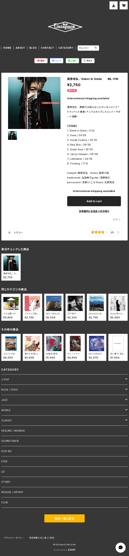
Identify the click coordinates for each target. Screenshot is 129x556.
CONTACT (47, 47)
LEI (3, 471)
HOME (7, 47)
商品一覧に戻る (64, 518)
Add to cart (94, 201)
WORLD (6, 410)
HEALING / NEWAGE (13, 430)
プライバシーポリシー (14, 538)
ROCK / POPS (9, 389)
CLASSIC (6, 420)
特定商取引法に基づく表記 (41, 538)
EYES (4, 461)
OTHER (5, 481)
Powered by (64, 550)
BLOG (33, 47)
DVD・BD (6, 451)
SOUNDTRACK (10, 440)
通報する (117, 219)
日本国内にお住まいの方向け (94, 211)
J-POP (5, 379)
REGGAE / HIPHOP (12, 492)
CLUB (4, 502)
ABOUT (20, 47)
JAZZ (4, 399)
